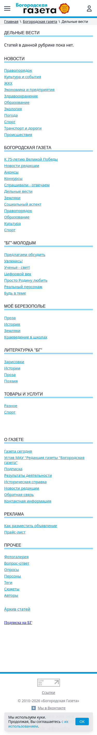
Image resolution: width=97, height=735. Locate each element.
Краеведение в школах (25, 337)
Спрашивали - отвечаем (27, 184)
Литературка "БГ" (23, 350)
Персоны (12, 605)
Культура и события (22, 76)
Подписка (13, 498)
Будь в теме (15, 293)
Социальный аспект (22, 204)
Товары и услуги (23, 394)
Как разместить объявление (30, 555)
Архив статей (17, 638)
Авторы (11, 624)
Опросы (11, 598)
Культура (12, 223)
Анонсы (11, 172)
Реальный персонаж (23, 286)
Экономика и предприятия (29, 89)
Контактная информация (27, 530)
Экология (13, 108)
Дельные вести (18, 191)
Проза (10, 317)
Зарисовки (14, 361)
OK (82, 721)
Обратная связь (19, 523)
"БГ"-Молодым (20, 243)
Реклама (14, 543)
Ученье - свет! (17, 267)
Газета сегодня (18, 480)
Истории (12, 368)
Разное (10, 405)
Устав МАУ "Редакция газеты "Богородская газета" (44, 489)
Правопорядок (18, 70)
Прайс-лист (15, 561)
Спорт (10, 121)
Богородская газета (40, 21)
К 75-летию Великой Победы (31, 159)
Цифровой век (17, 273)
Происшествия (18, 134)
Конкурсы (13, 178)
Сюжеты (11, 618)
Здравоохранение (21, 96)
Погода (11, 115)
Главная (11, 21)
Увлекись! (13, 261)
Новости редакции (21, 165)
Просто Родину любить (25, 280)
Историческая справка (25, 511)
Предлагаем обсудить (24, 254)
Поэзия (11, 381)
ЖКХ (8, 83)
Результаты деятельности (28, 504)
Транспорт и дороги (23, 128)
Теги (8, 611)
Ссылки (48, 692)
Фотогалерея (16, 586)
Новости (14, 59)
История (12, 324)
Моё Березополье (25, 306)
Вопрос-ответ (16, 592)
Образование (16, 102)
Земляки (12, 197)
